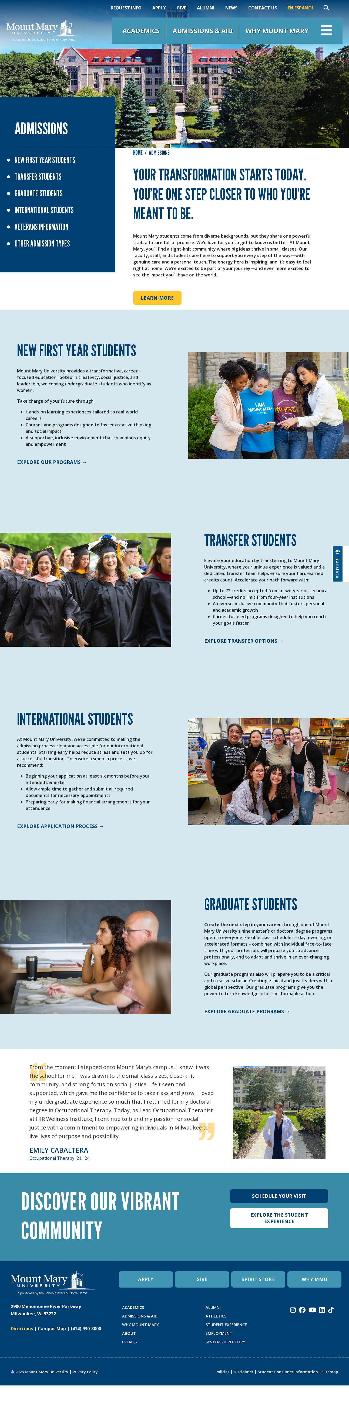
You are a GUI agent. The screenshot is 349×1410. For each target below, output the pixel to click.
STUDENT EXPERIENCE (226, 1324)
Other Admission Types (42, 243)
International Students (44, 210)
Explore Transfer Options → (243, 641)
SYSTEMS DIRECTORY (225, 1341)
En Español (301, 8)
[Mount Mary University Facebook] (302, 1310)
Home (137, 152)
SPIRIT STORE (258, 1279)
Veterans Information (41, 227)
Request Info (126, 8)
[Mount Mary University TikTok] (331, 1310)
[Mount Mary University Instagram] (293, 1310)
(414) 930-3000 (86, 1329)
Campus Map (52, 1329)
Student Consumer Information (288, 1371)
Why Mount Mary (277, 30)
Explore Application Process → (60, 826)
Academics (141, 30)
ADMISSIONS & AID (139, 1316)
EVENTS (129, 1341)
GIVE (202, 1279)
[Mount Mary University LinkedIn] (322, 1310)
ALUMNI (213, 1307)
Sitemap (330, 1371)
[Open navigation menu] (326, 31)
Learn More (157, 298)
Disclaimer (243, 1371)
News (231, 8)
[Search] (326, 8)
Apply (159, 8)
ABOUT (129, 1333)
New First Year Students (45, 160)
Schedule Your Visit (279, 1196)
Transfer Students (38, 177)
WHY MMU (314, 1279)
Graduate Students (38, 193)
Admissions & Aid (203, 30)
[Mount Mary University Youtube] (312, 1310)
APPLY (146, 1279)
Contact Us (262, 8)
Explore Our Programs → (52, 462)
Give (181, 8)
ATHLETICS (216, 1316)
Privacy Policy (85, 1371)
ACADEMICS (133, 1307)
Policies (222, 1371)
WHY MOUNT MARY (140, 1324)
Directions (22, 1329)
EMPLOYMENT (219, 1333)
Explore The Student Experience (279, 1218)
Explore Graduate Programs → (247, 1011)
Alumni (205, 8)
